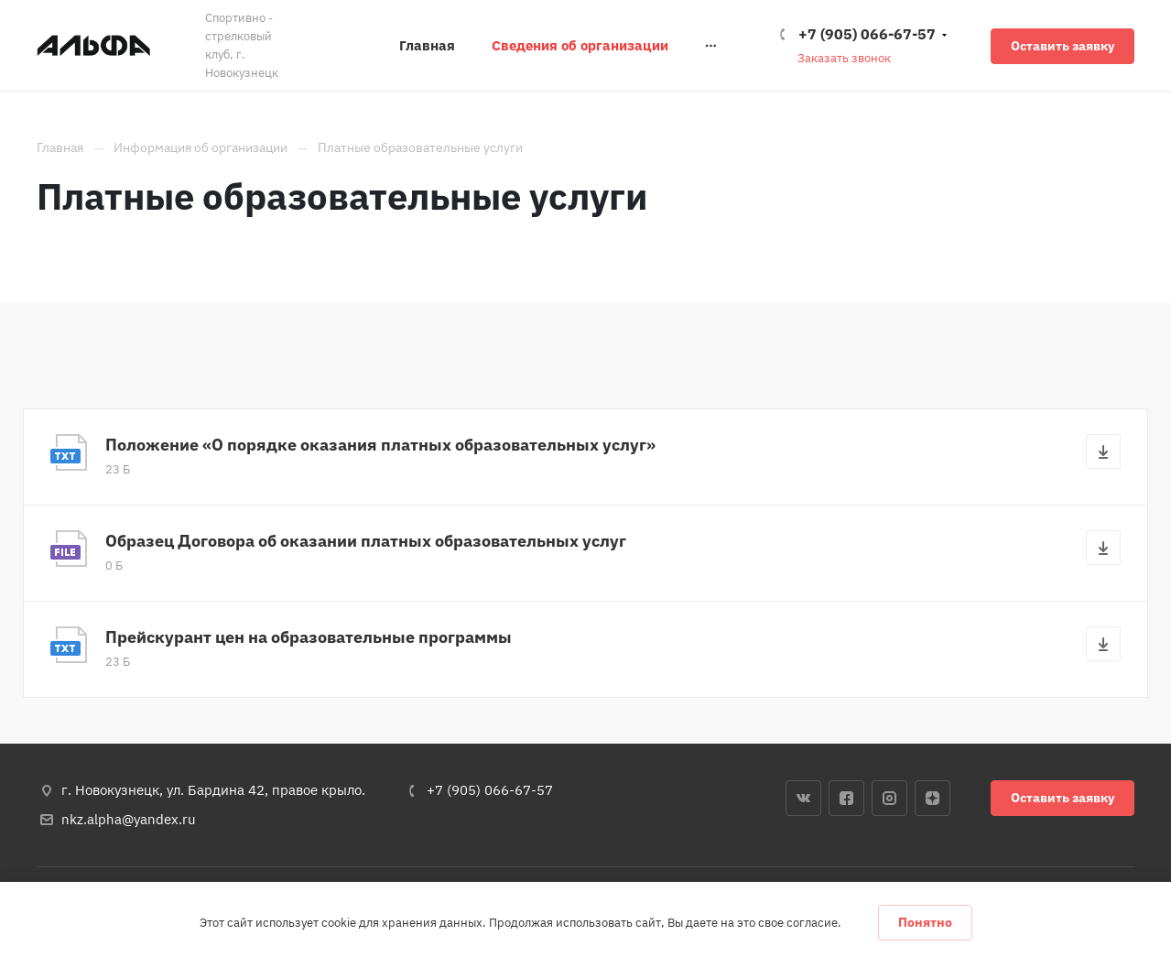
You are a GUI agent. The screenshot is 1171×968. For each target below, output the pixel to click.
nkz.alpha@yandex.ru (128, 819)
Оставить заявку (1062, 46)
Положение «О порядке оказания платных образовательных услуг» (380, 444)
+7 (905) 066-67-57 (867, 34)
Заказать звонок (844, 58)
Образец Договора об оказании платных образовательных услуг (365, 540)
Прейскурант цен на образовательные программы (308, 636)
